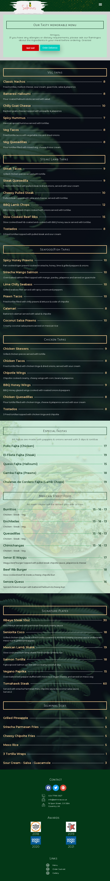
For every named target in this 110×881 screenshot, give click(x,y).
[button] (100, 4)
